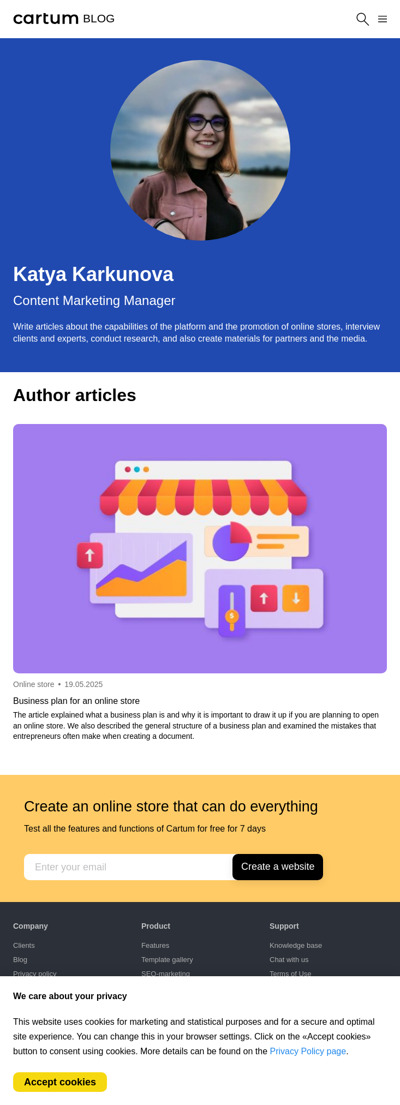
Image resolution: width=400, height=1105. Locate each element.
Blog (20, 959)
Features (155, 945)
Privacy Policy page (308, 1051)
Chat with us (289, 959)
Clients (24, 945)
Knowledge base (296, 945)
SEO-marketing (165, 974)
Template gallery (167, 959)
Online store (33, 684)
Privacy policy (34, 974)
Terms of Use (291, 974)
